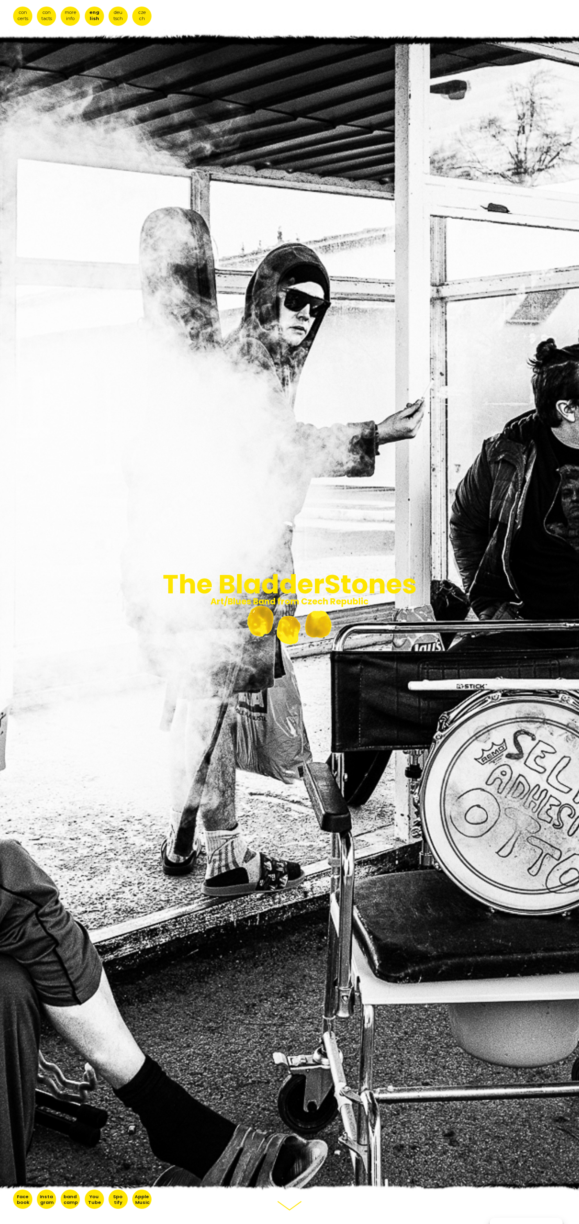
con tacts (46, 15)
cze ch (142, 15)
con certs (23, 15)
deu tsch (118, 15)
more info (70, 15)
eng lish (94, 15)
